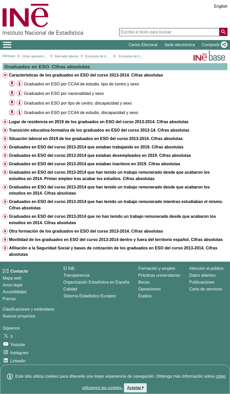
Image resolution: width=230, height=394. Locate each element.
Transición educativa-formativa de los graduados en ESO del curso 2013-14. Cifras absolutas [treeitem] (99, 130)
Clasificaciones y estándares (28, 309)
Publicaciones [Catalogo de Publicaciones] (202, 282)
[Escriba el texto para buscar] (169, 32)
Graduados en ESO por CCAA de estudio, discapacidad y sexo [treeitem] (81, 112)
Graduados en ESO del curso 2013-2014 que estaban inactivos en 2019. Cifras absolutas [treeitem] (94, 164)
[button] (213, 44)
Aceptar (135, 387)
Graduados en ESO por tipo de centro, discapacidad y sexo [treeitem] (78, 103)
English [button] (220, 6)
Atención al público (206, 268)
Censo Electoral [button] (143, 45)
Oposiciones (149, 289)
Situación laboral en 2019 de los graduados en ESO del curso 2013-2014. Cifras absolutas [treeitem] (96, 138)
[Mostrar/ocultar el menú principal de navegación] (7, 44)
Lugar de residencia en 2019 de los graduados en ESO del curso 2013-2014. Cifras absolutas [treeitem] (99, 122)
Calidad (70, 289)
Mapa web (12, 278)
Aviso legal (12, 285)
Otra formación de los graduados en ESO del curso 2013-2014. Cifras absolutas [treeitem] (86, 231)
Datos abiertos (202, 275)
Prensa (9, 299)
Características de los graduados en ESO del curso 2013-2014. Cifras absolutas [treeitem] (86, 75)
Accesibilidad (14, 292)
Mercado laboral (66, 56)
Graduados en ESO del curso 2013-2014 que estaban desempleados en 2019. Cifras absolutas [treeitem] (100, 155)
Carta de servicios (205, 289)
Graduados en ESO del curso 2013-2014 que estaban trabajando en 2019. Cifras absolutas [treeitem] (96, 147)
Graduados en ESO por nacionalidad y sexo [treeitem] (64, 93)
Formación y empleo (156, 268)
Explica (145, 296)
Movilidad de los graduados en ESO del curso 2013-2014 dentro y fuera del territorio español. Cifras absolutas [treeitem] (116, 239)
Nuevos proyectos (19, 316)
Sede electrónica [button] (179, 45)
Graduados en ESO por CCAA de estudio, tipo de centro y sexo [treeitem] (81, 84)
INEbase (9, 56)
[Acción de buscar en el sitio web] (223, 32)
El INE (69, 268)
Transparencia (76, 275)
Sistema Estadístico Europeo (89, 296)
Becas (144, 282)
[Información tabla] (19, 84)
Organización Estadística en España (96, 282)
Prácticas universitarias (159, 275)
